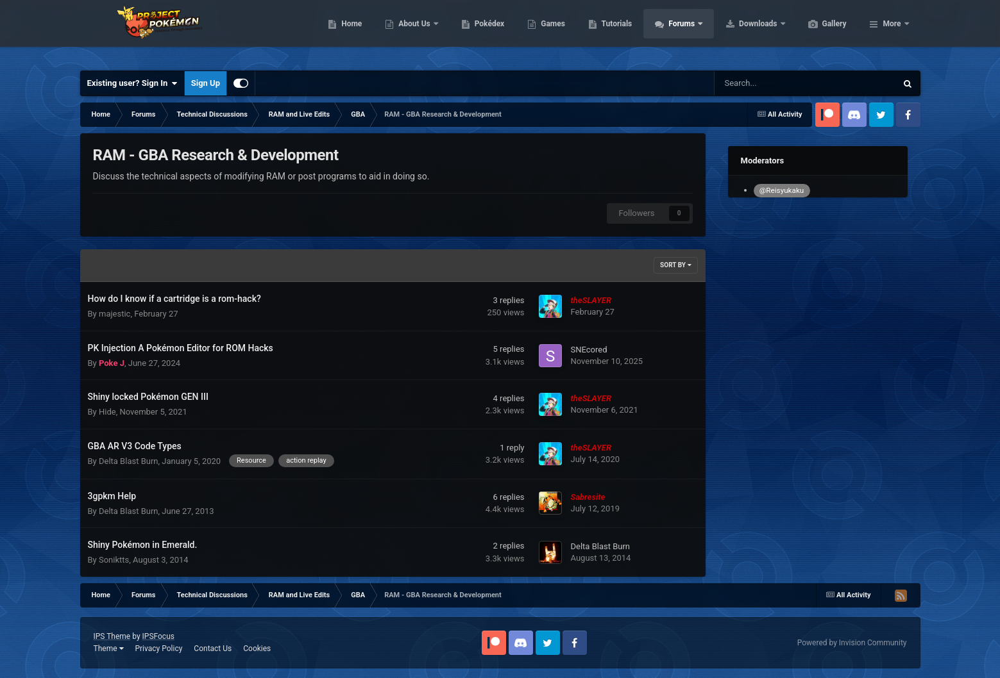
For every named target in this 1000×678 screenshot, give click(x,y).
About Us (475, 32)
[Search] (773, 83)
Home (412, 32)
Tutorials (677, 32)
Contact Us (213, 648)
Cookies (257, 648)
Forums (743, 32)
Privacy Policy (158, 648)
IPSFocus (158, 636)
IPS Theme (112, 636)
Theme (109, 648)
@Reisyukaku (781, 190)
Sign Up (205, 83)
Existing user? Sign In (132, 83)
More (892, 32)
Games (613, 32)
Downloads (819, 32)
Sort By (675, 265)
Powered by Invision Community (852, 642)
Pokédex (550, 32)
